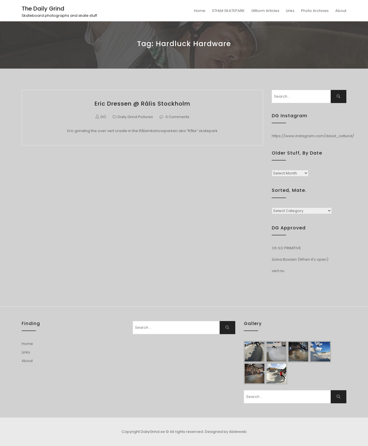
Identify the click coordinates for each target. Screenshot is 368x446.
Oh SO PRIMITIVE (286, 248)
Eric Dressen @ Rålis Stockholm (142, 104)
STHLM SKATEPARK (228, 10)
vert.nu (278, 271)
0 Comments (177, 117)
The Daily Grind (43, 9)
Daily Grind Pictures (135, 117)
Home (199, 10)
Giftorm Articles (265, 10)
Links (290, 10)
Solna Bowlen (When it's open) (300, 259)
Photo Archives (315, 10)
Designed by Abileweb (226, 431)
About (340, 10)
